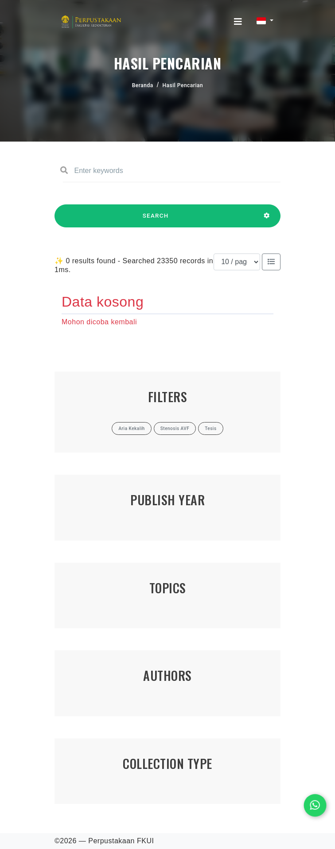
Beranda (142, 85)
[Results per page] (237, 262)
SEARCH (155, 219)
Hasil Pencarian (183, 85)
